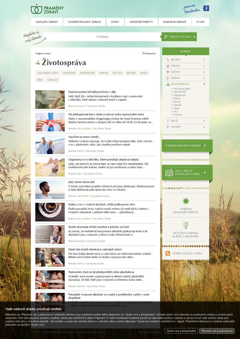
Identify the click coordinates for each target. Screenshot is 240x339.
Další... (175, 120)
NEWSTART (69, 73)
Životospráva (180, 84)
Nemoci (176, 126)
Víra (40, 79)
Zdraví (175, 78)
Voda (143, 73)
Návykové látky (47, 73)
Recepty (176, 59)
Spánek (131, 73)
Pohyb (103, 73)
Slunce (117, 73)
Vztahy (175, 71)
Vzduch (52, 79)
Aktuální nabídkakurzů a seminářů (186, 234)
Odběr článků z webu (188, 253)
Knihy (115, 22)
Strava (175, 65)
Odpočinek (87, 73)
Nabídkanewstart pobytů (185, 210)
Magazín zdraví (43, 53)
